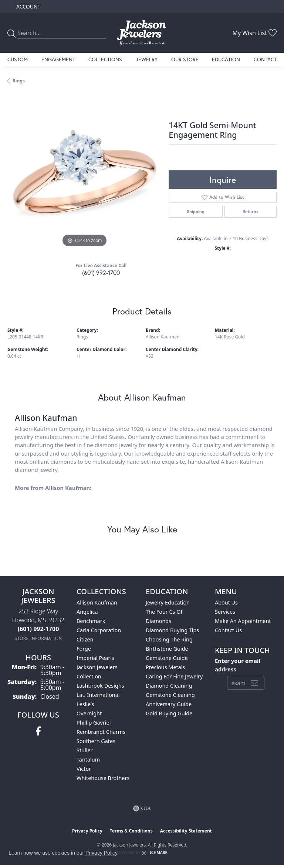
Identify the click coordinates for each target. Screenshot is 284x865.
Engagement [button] (58, 59)
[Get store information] (38, 638)
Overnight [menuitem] (89, 713)
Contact (265, 59)
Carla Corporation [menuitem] (99, 630)
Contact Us (228, 630)
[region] (84, 172)
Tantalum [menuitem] (88, 759)
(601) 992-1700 (101, 272)
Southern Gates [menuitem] (96, 741)
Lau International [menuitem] (98, 694)
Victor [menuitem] (84, 768)
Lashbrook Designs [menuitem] (100, 685)
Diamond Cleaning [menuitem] (169, 685)
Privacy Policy (87, 831)
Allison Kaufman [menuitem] (97, 602)
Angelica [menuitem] (87, 611)
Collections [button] (105, 59)
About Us (226, 602)
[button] (27, 6)
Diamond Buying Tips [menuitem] (172, 630)
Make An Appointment (243, 620)
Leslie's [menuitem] (85, 704)
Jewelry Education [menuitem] (168, 602)
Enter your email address (237, 664)
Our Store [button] (185, 59)
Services (225, 611)
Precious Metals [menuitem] (165, 667)
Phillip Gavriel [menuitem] (94, 722)
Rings (19, 81)
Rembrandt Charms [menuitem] (101, 731)
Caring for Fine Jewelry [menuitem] (174, 676)
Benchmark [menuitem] (91, 620)
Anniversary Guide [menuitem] (169, 704)
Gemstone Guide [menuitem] (167, 657)
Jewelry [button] (147, 59)
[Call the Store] (38, 629)
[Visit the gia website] (142, 808)
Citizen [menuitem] (85, 639)
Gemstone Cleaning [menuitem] (170, 694)
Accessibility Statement (186, 831)
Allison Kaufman (162, 337)
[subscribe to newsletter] (254, 682)
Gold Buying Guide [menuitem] (169, 713)
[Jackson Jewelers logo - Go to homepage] (142, 33)
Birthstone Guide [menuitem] (167, 648)
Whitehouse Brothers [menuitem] (103, 777)
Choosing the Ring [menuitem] (169, 639)
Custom (17, 59)
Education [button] (226, 59)
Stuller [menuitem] (84, 750)
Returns (250, 211)
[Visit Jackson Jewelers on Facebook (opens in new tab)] (38, 731)
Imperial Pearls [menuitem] (95, 657)
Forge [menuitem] (84, 648)
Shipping (195, 211)
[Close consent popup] (144, 853)
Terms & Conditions (131, 831)
